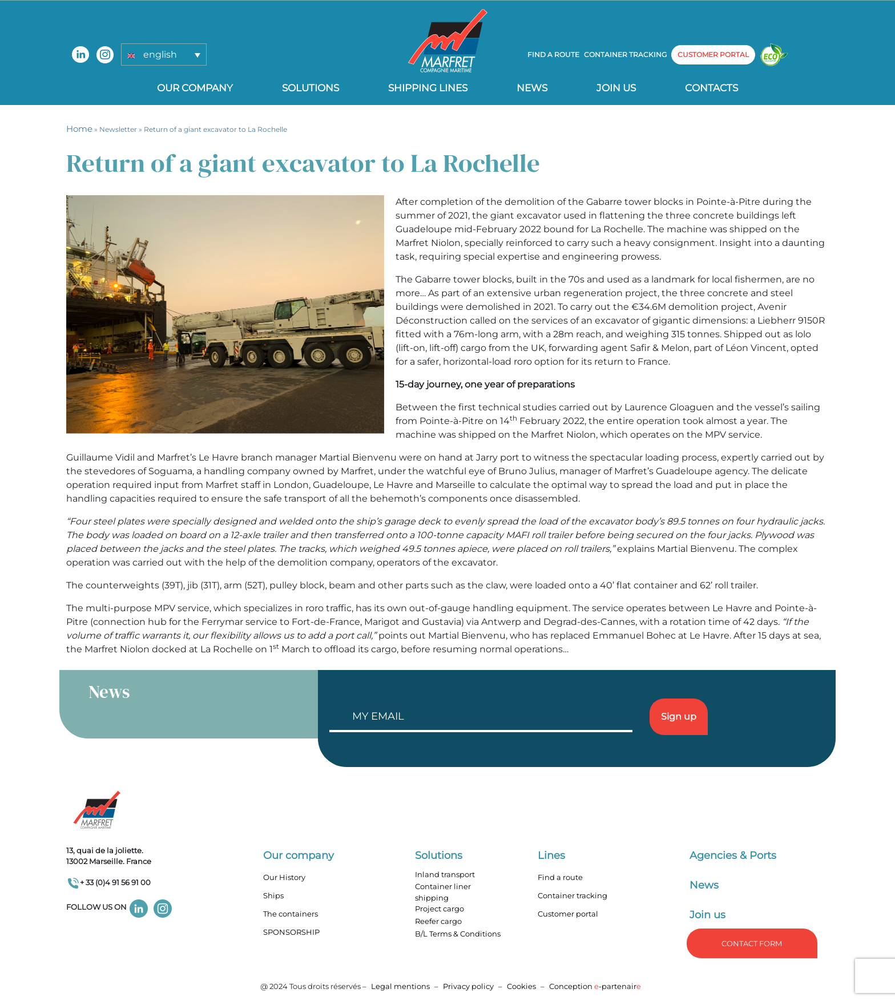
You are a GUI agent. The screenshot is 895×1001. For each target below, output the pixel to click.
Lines (551, 855)
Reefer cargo (438, 921)
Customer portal (568, 913)
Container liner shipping (443, 892)
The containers (290, 913)
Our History (284, 877)
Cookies (521, 986)
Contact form (751, 943)
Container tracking (625, 54)
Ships (273, 895)
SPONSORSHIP (291, 932)
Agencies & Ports (733, 855)
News (532, 88)
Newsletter (118, 129)
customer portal (713, 54)
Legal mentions (400, 986)
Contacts (711, 88)
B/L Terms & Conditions (458, 933)
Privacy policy (469, 986)
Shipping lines (427, 88)
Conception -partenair (595, 986)
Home (79, 128)
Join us (616, 88)
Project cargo (439, 908)
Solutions (310, 88)
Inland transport (445, 874)
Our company (195, 88)
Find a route (553, 54)
